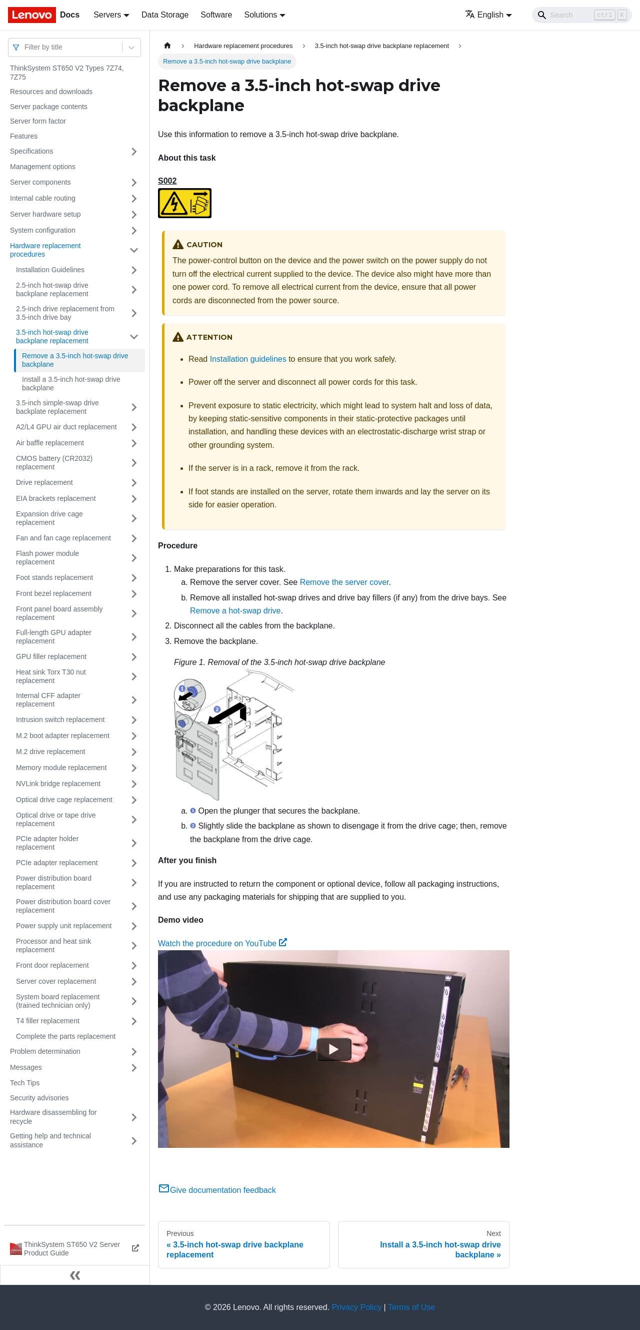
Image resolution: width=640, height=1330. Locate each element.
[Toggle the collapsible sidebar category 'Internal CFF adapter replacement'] (134, 700)
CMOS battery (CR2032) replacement (54, 462)
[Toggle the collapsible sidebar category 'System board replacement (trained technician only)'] (134, 1001)
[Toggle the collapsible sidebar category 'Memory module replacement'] (134, 768)
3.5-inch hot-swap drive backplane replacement (52, 336)
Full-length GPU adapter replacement (54, 636)
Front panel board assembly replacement (59, 613)
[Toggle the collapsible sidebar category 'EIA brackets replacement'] (134, 499)
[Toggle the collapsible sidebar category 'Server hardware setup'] (134, 215)
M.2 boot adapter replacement (63, 736)
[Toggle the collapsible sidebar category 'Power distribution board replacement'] (134, 883)
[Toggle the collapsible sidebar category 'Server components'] (134, 183)
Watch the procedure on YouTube (222, 943)
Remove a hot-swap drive (235, 610)
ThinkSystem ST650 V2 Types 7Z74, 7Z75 (67, 72)
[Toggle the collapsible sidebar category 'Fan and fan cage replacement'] (134, 538)
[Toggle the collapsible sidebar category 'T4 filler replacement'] (134, 1021)
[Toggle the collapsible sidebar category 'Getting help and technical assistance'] (134, 1140)
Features (24, 136)
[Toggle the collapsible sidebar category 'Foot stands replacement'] (134, 578)
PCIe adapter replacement (57, 863)
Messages (26, 1067)
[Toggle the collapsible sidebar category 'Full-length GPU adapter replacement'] (134, 637)
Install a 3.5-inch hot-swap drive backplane (71, 383)
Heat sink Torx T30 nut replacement (51, 676)
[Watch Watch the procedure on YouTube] (334, 1049)
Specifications (31, 151)
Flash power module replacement (47, 557)
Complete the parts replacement (66, 1036)
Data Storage (165, 15)
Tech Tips (25, 1083)
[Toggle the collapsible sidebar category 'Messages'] (134, 1068)
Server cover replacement (56, 981)
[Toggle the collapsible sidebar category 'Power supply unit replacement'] (134, 926)
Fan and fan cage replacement (63, 538)
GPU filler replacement (51, 656)
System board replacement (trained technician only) (58, 1001)
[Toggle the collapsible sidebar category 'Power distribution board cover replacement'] (134, 906)
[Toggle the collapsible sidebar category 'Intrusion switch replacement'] (134, 720)
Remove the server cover (344, 582)
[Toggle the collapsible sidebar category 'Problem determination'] (134, 1052)
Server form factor (38, 121)
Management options (43, 167)
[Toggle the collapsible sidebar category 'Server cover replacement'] (134, 982)
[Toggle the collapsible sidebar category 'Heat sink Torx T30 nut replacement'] (134, 677)
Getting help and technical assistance (50, 1140)
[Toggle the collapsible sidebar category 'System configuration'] (134, 231)
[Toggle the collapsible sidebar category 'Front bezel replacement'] (134, 594)
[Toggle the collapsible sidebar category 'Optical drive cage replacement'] (134, 800)
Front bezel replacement (54, 593)
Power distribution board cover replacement (63, 906)
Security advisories (39, 1098)
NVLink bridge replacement (58, 784)
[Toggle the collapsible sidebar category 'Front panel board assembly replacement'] (134, 613)
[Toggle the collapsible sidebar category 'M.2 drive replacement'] (134, 752)
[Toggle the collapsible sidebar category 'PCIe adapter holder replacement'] (134, 843)
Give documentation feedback (217, 1190)
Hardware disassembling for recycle (53, 1116)
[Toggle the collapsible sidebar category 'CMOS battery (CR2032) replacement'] (134, 463)
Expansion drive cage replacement (49, 518)
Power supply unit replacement (64, 926)
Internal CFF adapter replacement (48, 700)
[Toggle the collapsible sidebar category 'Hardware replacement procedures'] (134, 250)
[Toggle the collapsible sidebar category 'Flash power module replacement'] (134, 558)
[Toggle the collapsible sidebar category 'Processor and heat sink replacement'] (134, 946)
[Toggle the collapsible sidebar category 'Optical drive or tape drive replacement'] (134, 820)
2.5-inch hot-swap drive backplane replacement (52, 289)
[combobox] (25, 47)
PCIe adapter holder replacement (47, 843)
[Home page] (167, 46)
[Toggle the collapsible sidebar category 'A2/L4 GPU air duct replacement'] (134, 427)
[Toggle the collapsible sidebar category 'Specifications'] (134, 152)
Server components (40, 182)
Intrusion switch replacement (60, 720)
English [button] (484, 15)
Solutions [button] (260, 15)
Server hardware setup (45, 214)
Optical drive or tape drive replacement (56, 819)
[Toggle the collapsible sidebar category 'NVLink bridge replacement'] (134, 784)
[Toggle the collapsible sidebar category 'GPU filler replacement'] (134, 657)
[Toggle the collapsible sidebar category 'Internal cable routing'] (134, 199)
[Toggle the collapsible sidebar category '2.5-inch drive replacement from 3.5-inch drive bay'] (134, 313)
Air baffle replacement (50, 443)
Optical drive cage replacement (64, 800)
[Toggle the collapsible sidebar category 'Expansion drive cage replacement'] (134, 518)
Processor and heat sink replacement (53, 945)
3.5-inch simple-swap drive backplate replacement (57, 407)
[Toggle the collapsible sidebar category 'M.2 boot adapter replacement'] (134, 736)
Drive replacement (44, 482)
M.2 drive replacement (51, 752)
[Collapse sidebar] (75, 1275)
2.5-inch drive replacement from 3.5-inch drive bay (65, 313)
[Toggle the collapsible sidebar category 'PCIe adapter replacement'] (134, 863)
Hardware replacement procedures (45, 250)
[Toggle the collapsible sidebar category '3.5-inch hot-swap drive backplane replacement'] (134, 337)
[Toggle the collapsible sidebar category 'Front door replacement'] (134, 966)
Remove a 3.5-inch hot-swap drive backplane (75, 360)
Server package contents (49, 107)
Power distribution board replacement (54, 882)
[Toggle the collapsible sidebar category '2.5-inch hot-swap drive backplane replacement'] (134, 290)
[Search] (582, 15)
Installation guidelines (248, 359)
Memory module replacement (61, 768)
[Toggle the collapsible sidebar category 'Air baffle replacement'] (134, 443)
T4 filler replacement (48, 1021)
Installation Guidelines (50, 270)
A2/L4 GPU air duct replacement (66, 427)
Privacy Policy (357, 1307)
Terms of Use (411, 1307)
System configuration (43, 230)
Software (216, 15)
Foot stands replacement (54, 577)
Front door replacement (52, 965)
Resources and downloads (51, 92)
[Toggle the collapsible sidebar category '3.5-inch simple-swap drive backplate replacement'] (134, 407)
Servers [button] (107, 15)
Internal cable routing (43, 198)
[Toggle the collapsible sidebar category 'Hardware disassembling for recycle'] (134, 1117)
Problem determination (45, 1051)
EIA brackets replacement (56, 498)
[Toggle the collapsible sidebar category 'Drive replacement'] (134, 483)
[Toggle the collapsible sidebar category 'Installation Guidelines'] (134, 270)
